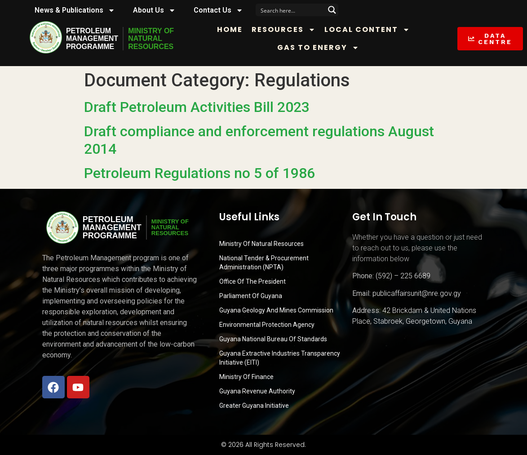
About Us (154, 10)
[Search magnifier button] (332, 10)
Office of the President (252, 281)
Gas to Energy (318, 48)
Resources (284, 30)
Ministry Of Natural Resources (261, 243)
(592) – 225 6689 (403, 276)
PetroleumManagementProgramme (92, 38)
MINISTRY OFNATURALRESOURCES (151, 38)
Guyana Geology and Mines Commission (276, 310)
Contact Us (218, 10)
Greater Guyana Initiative (254, 405)
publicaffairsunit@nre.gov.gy (416, 293)
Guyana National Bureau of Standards (273, 339)
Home (230, 29)
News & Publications (75, 10)
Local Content (367, 30)
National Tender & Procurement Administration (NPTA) (264, 262)
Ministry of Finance (246, 376)
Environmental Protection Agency (266, 324)
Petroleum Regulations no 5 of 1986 (199, 173)
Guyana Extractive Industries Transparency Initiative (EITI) (279, 358)
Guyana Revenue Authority (257, 391)
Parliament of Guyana (250, 295)
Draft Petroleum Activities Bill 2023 (197, 107)
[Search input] (291, 10)
